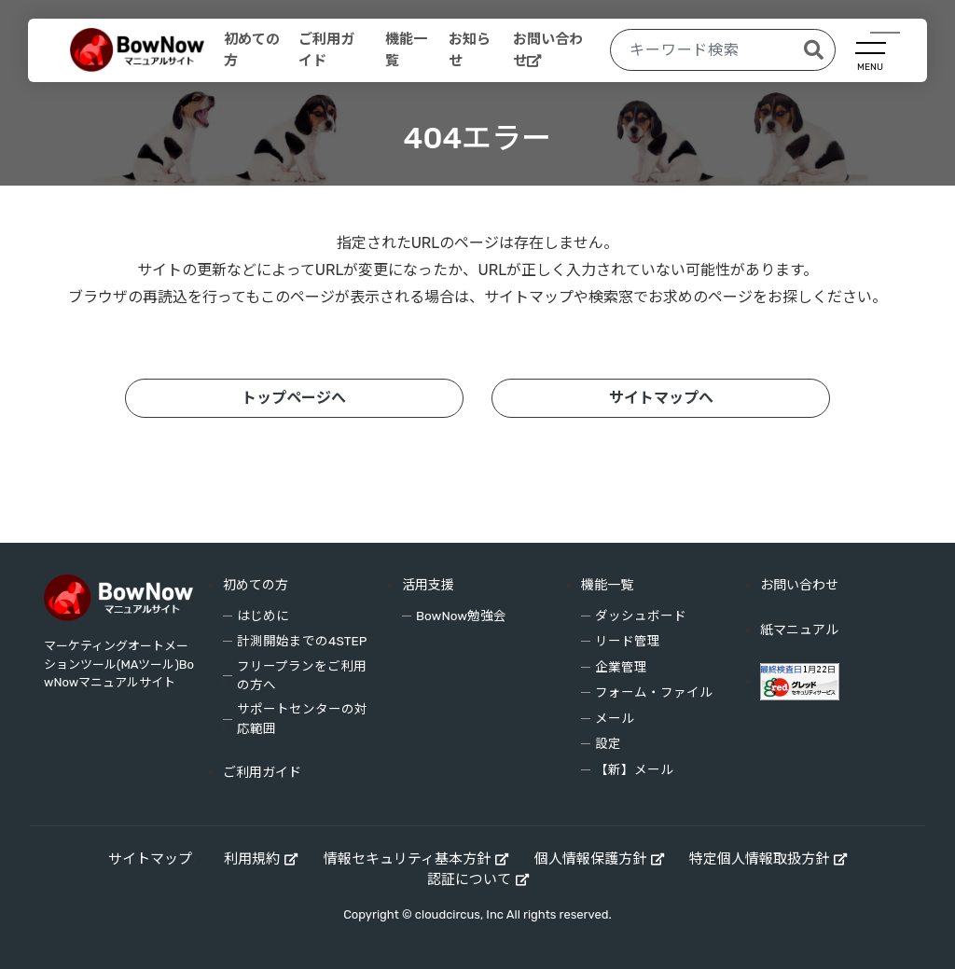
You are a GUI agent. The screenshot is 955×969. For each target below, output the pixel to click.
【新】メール (634, 769)
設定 (608, 743)
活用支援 (428, 585)
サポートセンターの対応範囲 (302, 718)
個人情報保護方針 (590, 859)
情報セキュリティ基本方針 (407, 859)
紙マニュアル (799, 630)
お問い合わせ (548, 50)
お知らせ (470, 50)
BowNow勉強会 (461, 615)
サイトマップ (150, 859)
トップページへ (294, 398)
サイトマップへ (661, 398)
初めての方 (252, 50)
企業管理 (621, 666)
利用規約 (252, 859)
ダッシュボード (640, 615)
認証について (469, 879)
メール (614, 718)
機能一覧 (406, 50)
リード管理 (627, 640)
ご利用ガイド (326, 50)
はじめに (263, 615)
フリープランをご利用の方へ (302, 675)
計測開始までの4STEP (302, 640)
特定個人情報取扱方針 (759, 859)
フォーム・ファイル (654, 692)
